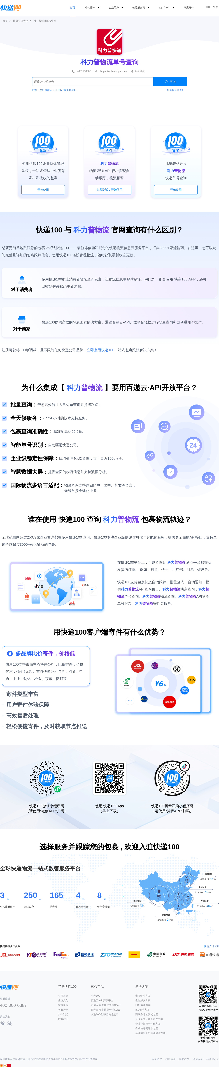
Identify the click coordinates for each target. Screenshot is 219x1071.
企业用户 (114, 7)
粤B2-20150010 (88, 1059)
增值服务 (198, 1059)
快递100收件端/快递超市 (104, 1014)
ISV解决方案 (142, 1009)
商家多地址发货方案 (146, 1014)
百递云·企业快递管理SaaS (105, 1009)
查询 (170, 81)
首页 (72, 7)
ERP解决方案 (143, 1005)
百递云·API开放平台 (102, 1000)
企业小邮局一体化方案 (147, 1023)
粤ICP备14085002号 (66, 1059)
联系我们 (63, 1019)
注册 (208, 7)
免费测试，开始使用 (109, 189)
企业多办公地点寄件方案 (149, 1019)
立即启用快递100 (100, 350)
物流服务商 (138, 7)
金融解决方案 (142, 1000)
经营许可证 (212, 1059)
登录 (215, 7)
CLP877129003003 (65, 90)
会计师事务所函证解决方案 (150, 1033)
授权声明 (171, 1059)
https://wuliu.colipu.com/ (113, 71)
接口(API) (164, 7)
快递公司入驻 (211, 946)
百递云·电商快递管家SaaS (105, 1005)
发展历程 (63, 1005)
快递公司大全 (20, 20)
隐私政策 (184, 1059)
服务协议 (157, 1059)
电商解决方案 (142, 995)
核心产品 (63, 1009)
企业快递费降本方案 (146, 1028)
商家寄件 (189, 7)
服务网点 (140, 71)
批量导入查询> (175, 90)
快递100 (95, 995)
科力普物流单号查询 (45, 20)
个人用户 (90, 7)
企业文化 (63, 1000)
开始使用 (43, 189)
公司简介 (63, 995)
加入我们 (63, 1014)
